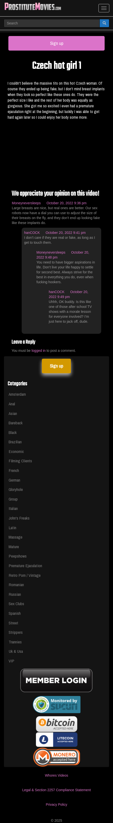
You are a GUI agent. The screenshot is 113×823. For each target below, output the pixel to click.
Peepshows (18, 556)
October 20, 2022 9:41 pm (66, 233)
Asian (13, 413)
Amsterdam (17, 394)
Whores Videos (56, 775)
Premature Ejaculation (25, 565)
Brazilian (15, 442)
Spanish (15, 613)
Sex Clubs (16, 603)
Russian (15, 594)
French (14, 470)
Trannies (15, 642)
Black (13, 432)
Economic (16, 451)
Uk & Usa (16, 651)
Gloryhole (16, 489)
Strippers (16, 632)
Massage (15, 537)
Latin (12, 527)
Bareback (16, 423)
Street (13, 623)
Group (13, 499)
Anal (12, 404)
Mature (14, 546)
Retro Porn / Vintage (25, 575)
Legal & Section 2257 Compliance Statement (56, 790)
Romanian (16, 584)
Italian (13, 508)
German (14, 480)
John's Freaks (19, 518)
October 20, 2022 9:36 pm (67, 203)
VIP (11, 661)
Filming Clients (20, 461)
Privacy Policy (56, 804)
